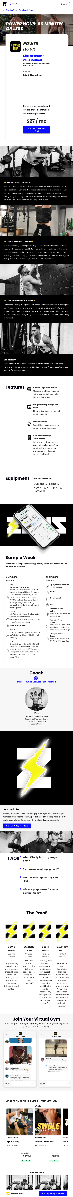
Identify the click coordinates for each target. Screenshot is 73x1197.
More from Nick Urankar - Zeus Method (36, 681)
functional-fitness (26, 10)
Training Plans (11, 10)
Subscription (26, 1153)
